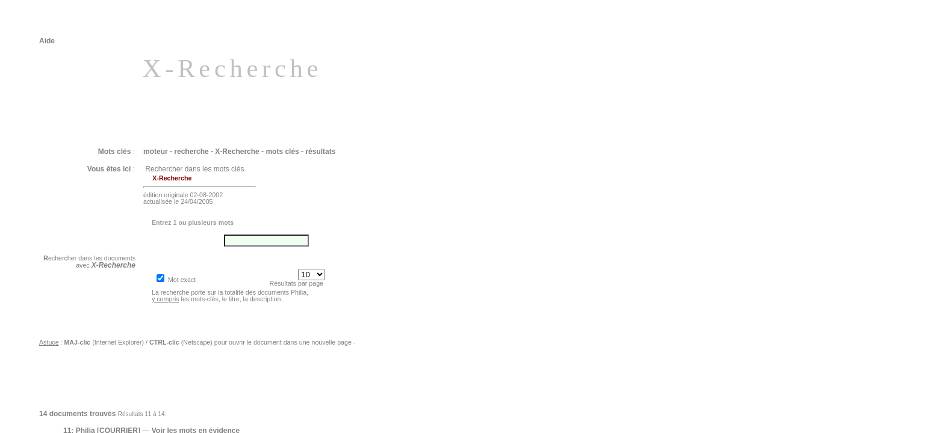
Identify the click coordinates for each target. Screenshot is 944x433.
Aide (47, 41)
